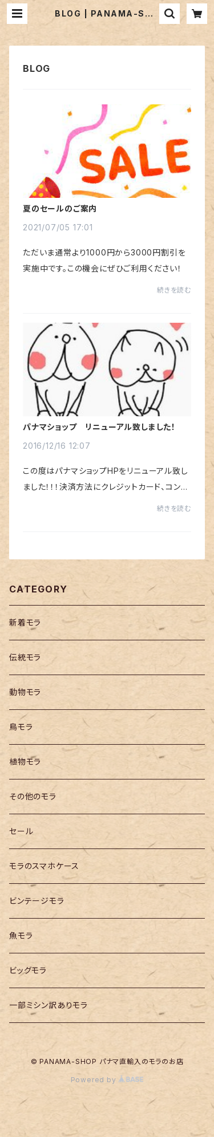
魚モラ (21, 935)
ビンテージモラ (36, 900)
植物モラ (25, 761)
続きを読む (174, 290)
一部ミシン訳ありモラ (48, 1005)
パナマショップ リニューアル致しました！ (99, 427)
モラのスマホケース (44, 866)
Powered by (107, 1079)
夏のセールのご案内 (60, 209)
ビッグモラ (28, 970)
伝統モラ (25, 657)
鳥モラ (21, 727)
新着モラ (25, 622)
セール (21, 831)
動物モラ (25, 692)
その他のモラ (32, 796)
